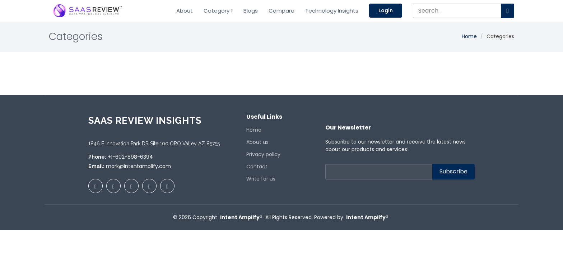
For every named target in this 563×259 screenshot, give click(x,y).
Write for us (260, 178)
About (184, 10)
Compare (281, 10)
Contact (256, 166)
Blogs (250, 10)
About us (257, 142)
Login (385, 10)
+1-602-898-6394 (130, 156)
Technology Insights (331, 10)
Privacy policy (263, 154)
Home (469, 36)
